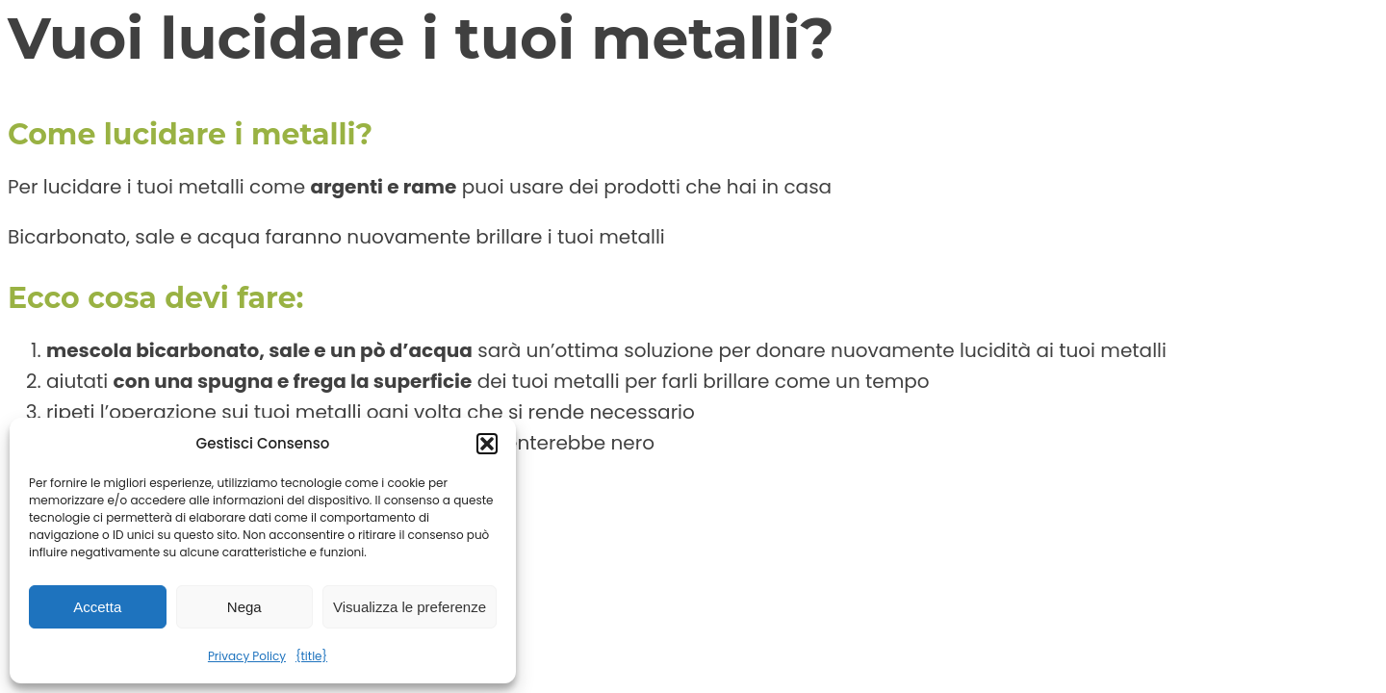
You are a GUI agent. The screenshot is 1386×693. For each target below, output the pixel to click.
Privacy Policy (247, 656)
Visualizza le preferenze (409, 607)
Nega (244, 607)
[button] (487, 443)
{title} (311, 656)
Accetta (97, 607)
